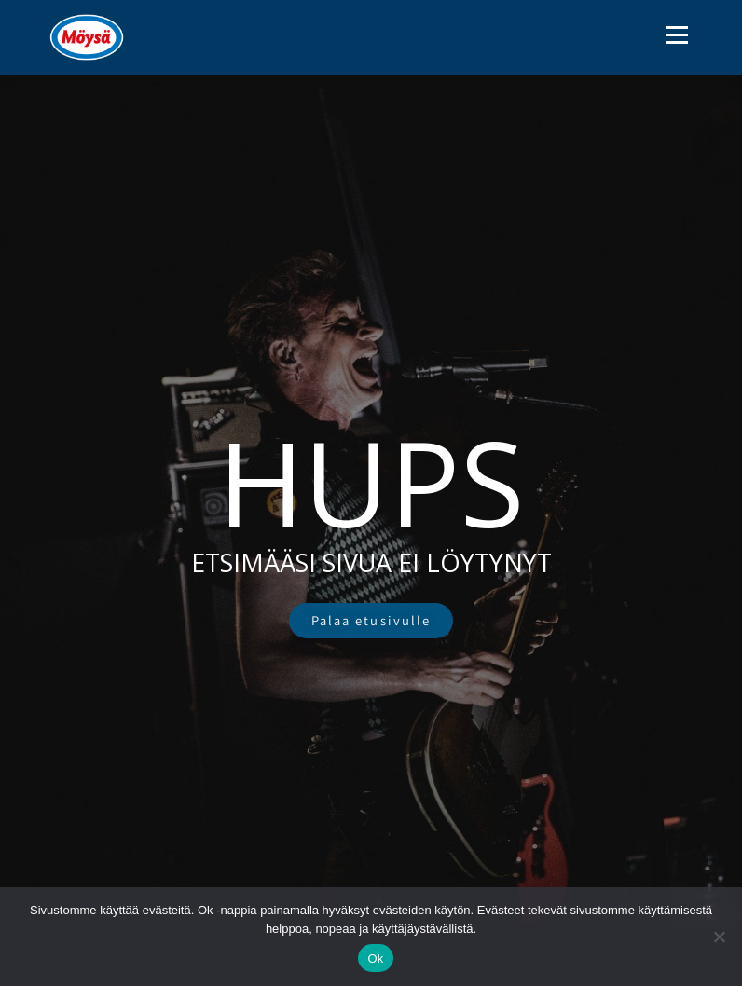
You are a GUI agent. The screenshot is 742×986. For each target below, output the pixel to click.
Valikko (676, 34)
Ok (375, 958)
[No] (718, 936)
